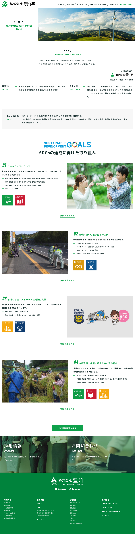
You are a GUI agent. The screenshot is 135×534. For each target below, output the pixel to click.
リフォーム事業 (9, 513)
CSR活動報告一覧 (43, 515)
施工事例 (70, 4)
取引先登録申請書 (76, 523)
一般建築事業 (9, 508)
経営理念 (73, 505)
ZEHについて (107, 515)
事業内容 (61, 4)
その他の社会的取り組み (45, 513)
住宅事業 (7, 510)
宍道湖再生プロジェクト (45, 510)
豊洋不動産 (73, 510)
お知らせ (112, 4)
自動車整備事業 (9, 518)
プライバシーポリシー (111, 503)
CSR (85, 4)
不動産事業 (8, 515)
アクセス (73, 520)
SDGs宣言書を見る (67, 432)
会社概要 (93, 4)
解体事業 (7, 505)
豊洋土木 (73, 513)
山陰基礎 (73, 515)
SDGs (79, 4)
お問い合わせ (126, 4)
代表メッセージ (75, 502)
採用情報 (103, 4)
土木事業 (7, 502)
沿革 (71, 518)
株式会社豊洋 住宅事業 (111, 511)
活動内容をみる (67, 220)
